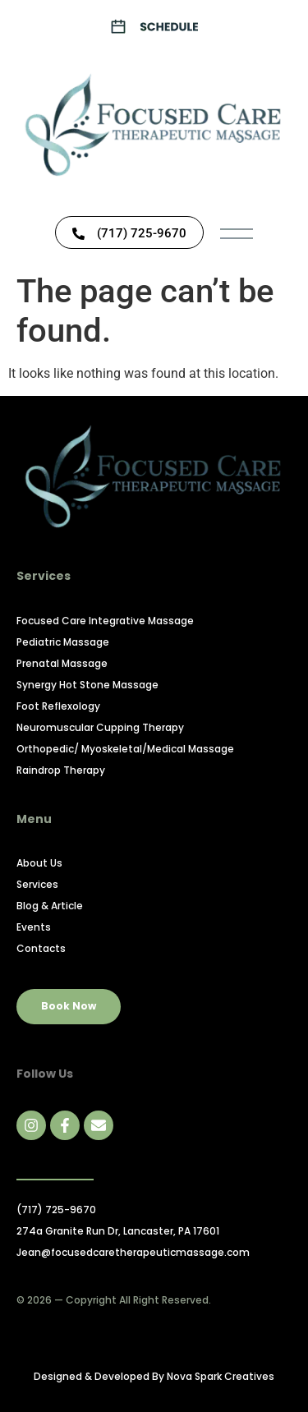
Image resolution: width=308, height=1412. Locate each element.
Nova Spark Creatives (220, 1376)
